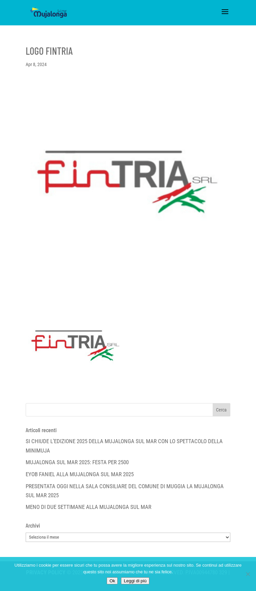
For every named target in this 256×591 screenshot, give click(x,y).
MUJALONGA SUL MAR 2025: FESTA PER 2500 (77, 462)
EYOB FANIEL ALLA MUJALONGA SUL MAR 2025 (80, 474)
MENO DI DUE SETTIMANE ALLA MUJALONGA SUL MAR (88, 507)
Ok (112, 580)
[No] (247, 574)
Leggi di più (135, 580)
